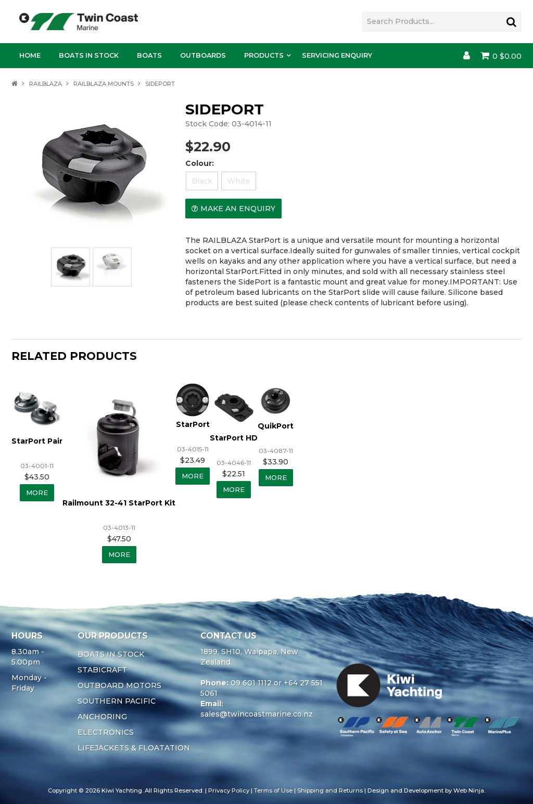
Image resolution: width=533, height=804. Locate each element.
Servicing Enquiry (337, 55)
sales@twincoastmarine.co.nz (256, 713)
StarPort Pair (36, 440)
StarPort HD (236, 437)
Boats (149, 55)
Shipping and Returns (330, 790)
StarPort (194, 426)
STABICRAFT (102, 669)
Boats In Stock (89, 55)
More (37, 492)
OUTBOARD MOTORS (119, 685)
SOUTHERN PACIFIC (117, 700)
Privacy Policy (228, 790)
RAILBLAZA (45, 83)
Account (466, 55)
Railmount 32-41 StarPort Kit (118, 502)
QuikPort (279, 426)
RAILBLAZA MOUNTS (103, 83)
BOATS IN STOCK (111, 653)
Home (30, 55)
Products (264, 55)
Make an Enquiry (237, 208)
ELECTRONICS (106, 731)
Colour (198, 163)
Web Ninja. (469, 790)
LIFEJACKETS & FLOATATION (134, 747)
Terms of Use (273, 790)
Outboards (203, 55)
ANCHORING (102, 716)
